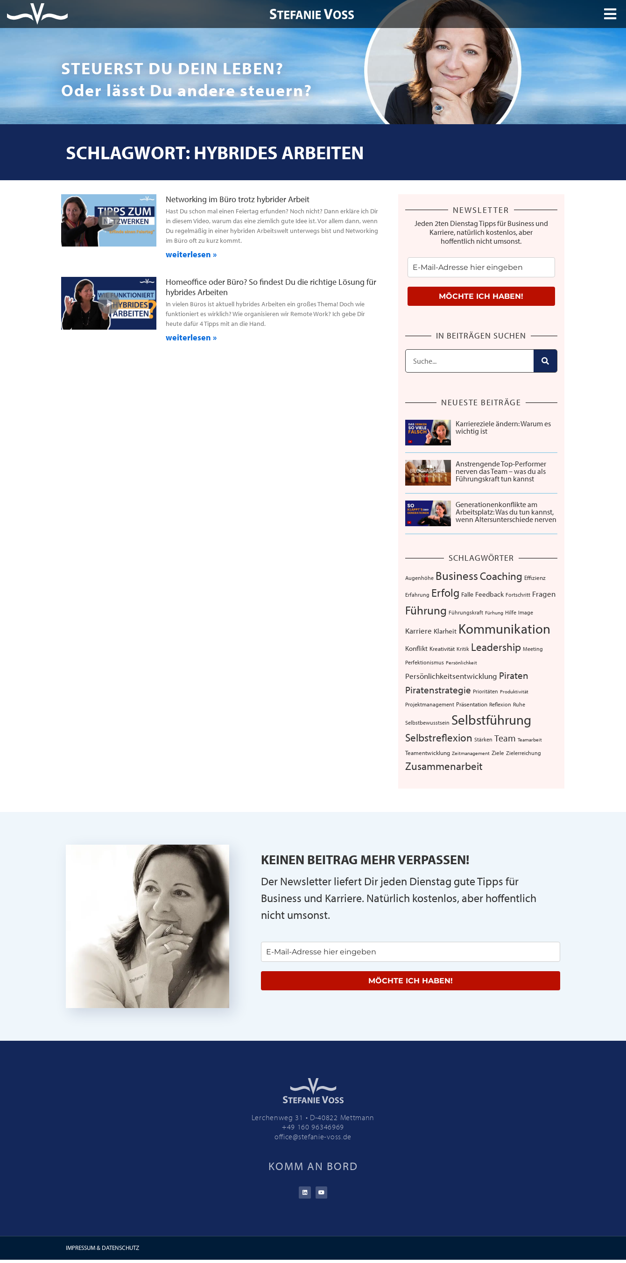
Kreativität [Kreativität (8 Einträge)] (442, 648)
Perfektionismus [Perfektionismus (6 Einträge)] (424, 662)
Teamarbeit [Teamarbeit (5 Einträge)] (530, 739)
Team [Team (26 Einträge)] (505, 738)
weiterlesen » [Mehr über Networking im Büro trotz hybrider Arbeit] (191, 254)
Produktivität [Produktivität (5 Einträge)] (514, 691)
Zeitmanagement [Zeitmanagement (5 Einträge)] (471, 753)
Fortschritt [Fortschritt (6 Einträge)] (518, 594)
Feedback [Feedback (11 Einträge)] (489, 594)
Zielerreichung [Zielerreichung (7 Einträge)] (523, 752)
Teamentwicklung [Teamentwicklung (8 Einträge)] (427, 752)
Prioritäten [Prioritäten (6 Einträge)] (485, 691)
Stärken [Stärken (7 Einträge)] (483, 739)
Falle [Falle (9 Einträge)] (467, 594)
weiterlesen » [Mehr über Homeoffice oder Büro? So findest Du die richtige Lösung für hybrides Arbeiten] (191, 337)
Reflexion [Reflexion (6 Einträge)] (500, 704)
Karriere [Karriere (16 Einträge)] (418, 630)
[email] (481, 267)
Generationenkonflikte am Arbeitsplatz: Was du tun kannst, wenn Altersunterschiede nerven (506, 512)
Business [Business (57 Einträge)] (457, 575)
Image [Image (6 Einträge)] (525, 612)
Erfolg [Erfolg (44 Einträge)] (445, 593)
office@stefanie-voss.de (313, 1136)
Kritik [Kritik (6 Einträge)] (463, 648)
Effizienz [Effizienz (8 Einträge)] (535, 577)
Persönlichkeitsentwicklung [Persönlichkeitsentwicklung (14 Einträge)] (451, 676)
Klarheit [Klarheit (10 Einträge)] (445, 631)
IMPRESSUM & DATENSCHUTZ (102, 1251)
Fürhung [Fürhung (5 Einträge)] (494, 612)
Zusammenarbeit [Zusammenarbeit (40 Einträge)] (444, 766)
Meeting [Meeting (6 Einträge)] (533, 648)
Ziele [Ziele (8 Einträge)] (498, 752)
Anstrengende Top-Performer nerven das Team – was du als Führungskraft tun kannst (501, 471)
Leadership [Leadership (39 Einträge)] (496, 647)
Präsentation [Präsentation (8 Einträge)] (471, 704)
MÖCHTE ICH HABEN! (481, 296)
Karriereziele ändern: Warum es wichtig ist (503, 427)
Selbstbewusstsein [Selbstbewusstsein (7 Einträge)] (427, 722)
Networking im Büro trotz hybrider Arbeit (237, 199)
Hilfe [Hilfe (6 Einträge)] (510, 612)
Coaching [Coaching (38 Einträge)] (501, 576)
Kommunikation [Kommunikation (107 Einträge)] (504, 628)
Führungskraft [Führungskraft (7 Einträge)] (466, 612)
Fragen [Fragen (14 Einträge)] (544, 594)
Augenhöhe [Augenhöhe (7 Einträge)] (419, 577)
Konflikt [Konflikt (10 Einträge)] (416, 648)
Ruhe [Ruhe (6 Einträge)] (519, 704)
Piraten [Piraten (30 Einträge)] (513, 675)
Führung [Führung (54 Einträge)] (426, 610)
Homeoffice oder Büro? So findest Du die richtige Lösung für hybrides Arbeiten (271, 286)
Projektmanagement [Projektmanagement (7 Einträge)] (429, 704)
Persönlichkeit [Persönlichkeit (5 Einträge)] (461, 662)
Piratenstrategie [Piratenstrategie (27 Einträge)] (438, 690)
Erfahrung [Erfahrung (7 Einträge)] (417, 594)
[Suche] (545, 361)
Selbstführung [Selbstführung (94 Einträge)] (491, 719)
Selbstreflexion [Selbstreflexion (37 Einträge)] (438, 737)
